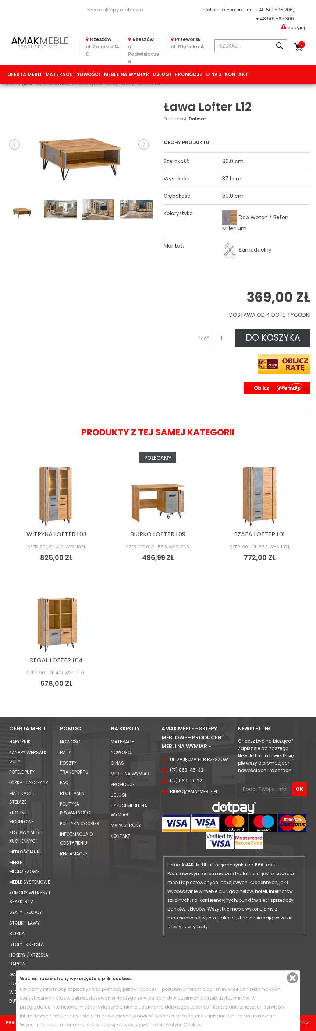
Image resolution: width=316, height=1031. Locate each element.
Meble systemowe (29, 882)
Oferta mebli (24, 74)
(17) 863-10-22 (186, 781)
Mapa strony (126, 825)
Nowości (88, 74)
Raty (65, 752)
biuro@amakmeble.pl (194, 791)
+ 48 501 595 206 (274, 10)
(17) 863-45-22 (186, 770)
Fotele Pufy (22, 772)
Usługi (162, 74)
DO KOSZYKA (273, 338)
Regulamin (72, 793)
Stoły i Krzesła (26, 944)
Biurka (17, 933)
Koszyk (301, 44)
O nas (213, 74)
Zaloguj (293, 27)
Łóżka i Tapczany (28, 782)
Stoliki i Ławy (24, 923)
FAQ (64, 782)
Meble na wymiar (126, 74)
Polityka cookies (79, 823)
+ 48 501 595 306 (275, 18)
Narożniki (20, 742)
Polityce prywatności (139, 1024)
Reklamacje (74, 854)
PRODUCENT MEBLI (40, 42)
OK (299, 789)
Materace (59, 74)
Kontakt (236, 74)
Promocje (188, 74)
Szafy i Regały (25, 912)
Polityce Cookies (184, 1024)
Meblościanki (24, 852)
